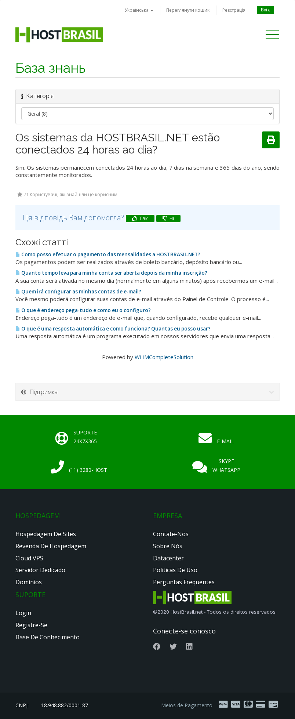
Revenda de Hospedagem (50, 546)
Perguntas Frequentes (184, 582)
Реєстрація (233, 10)
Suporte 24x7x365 (85, 437)
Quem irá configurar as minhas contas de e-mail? (78, 291)
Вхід (265, 10)
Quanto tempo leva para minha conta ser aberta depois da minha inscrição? (111, 273)
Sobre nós (167, 546)
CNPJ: (22, 705)
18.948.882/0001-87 (64, 705)
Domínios (28, 582)
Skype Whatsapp (226, 465)
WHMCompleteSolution (164, 357)
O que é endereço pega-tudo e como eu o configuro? (83, 310)
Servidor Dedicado (40, 570)
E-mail (225, 441)
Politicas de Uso (175, 570)
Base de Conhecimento (47, 637)
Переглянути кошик (188, 10)
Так (140, 218)
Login (23, 613)
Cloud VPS (29, 558)
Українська (139, 10)
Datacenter (168, 558)
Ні (168, 218)
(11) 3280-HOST (88, 469)
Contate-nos (171, 534)
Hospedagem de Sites (45, 534)
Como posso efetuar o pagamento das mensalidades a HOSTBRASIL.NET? (107, 254)
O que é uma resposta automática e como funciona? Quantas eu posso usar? (113, 328)
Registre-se (31, 625)
